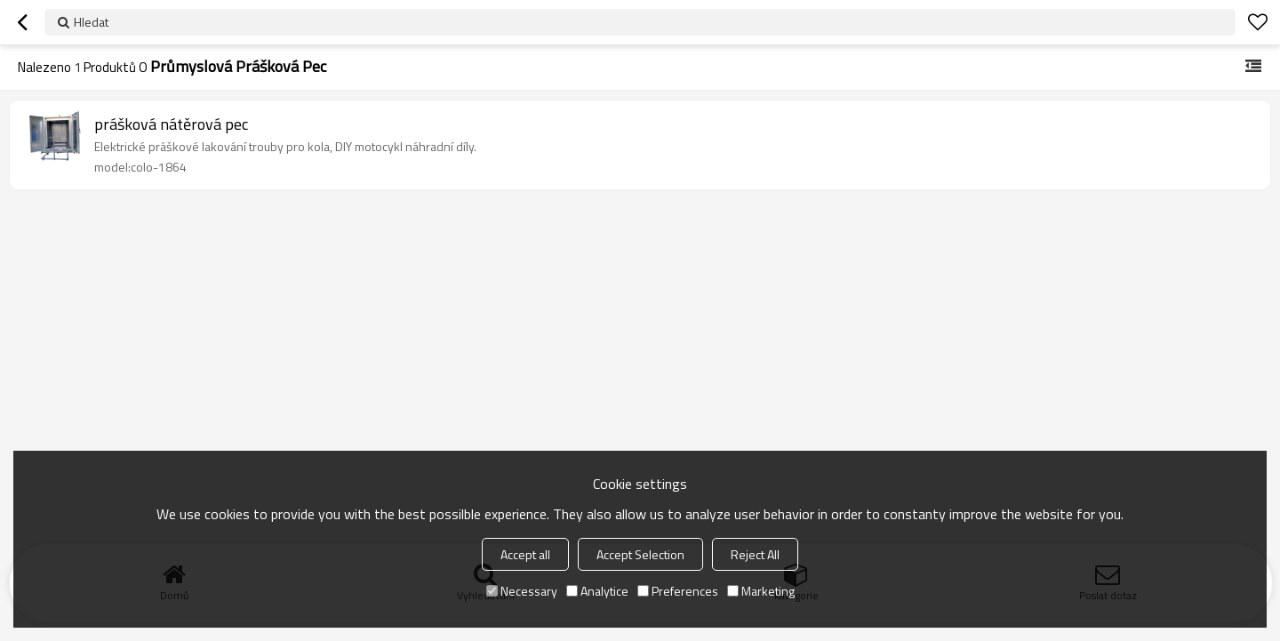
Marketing (761, 590)
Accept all (525, 554)
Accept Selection (640, 554)
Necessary (521, 590)
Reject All (755, 554)
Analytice (597, 590)
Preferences (677, 590)
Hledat (91, 21)
